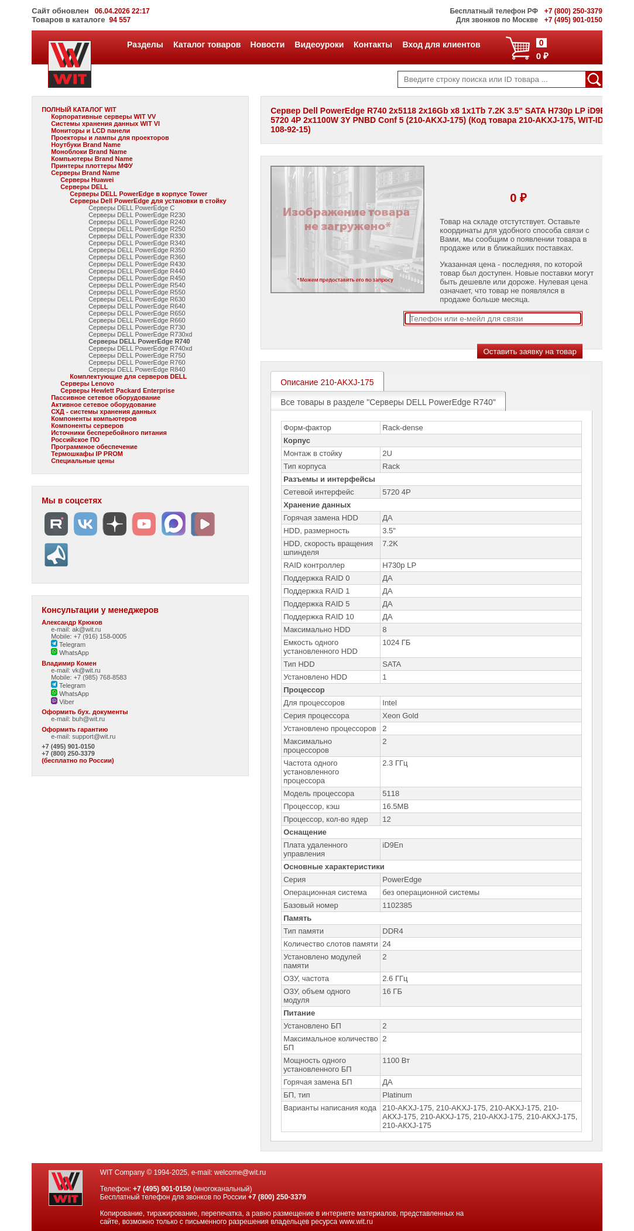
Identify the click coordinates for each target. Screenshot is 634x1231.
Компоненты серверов (87, 425)
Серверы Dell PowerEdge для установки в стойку (148, 200)
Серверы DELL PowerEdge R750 (136, 355)
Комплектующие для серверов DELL (128, 376)
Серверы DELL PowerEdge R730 (136, 327)
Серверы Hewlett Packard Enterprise (117, 390)
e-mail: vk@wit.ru (76, 670)
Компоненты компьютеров (93, 418)
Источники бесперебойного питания (109, 432)
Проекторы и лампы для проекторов (110, 137)
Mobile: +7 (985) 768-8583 (88, 677)
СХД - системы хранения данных (103, 411)
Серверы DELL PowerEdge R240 (136, 221)
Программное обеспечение (94, 446)
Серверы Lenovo (87, 383)
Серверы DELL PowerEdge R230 (136, 214)
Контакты (373, 44)
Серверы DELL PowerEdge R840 (136, 369)
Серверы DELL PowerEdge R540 (136, 285)
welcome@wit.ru (240, 1172)
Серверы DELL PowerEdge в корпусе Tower (138, 193)
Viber (62, 701)
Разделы (145, 44)
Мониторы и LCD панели (90, 130)
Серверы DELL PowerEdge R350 (136, 249)
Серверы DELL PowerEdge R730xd (140, 334)
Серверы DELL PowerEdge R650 (136, 313)
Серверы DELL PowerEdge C (131, 207)
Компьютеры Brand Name (91, 158)
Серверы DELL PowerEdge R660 (136, 320)
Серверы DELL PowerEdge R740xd (140, 348)
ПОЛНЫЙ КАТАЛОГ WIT (79, 109)
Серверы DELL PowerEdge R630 (136, 299)
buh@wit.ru (88, 718)
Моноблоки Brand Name (88, 151)
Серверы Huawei (87, 179)
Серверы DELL (84, 186)
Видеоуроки (318, 44)
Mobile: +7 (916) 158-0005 (88, 636)
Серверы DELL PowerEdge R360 (136, 256)
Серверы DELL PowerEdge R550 (136, 292)
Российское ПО (75, 439)
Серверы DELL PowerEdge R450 (136, 278)
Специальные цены (82, 460)
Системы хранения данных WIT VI (105, 123)
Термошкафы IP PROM (87, 453)
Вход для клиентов (441, 44)
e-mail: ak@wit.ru (76, 629)
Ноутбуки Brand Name (86, 144)
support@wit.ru (93, 736)
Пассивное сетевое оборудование (105, 397)
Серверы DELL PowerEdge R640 (136, 306)
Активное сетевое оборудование (103, 404)
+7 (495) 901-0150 (68, 746)
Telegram (68, 644)
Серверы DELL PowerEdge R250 (136, 228)
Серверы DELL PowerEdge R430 (136, 264)
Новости (268, 44)
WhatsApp (70, 652)
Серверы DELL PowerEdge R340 (136, 242)
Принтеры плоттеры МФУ (92, 165)
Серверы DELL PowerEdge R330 (136, 235)
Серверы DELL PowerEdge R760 (136, 362)
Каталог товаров (206, 44)
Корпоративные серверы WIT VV (103, 116)
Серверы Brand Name (85, 172)
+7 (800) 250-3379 (68, 753)
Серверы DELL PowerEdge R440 (136, 271)
